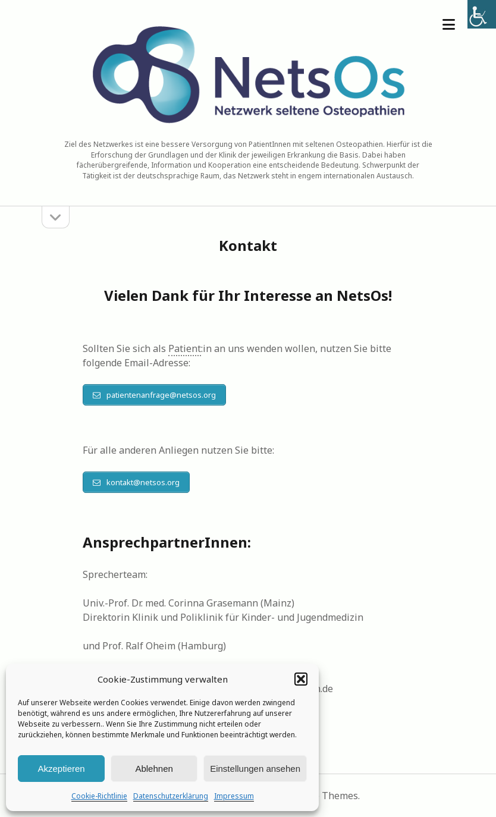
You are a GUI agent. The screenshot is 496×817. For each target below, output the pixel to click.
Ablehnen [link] (153, 768)
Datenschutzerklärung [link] (170, 796)
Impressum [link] (234, 796)
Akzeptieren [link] (60, 768)
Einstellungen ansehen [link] (255, 768)
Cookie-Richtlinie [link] (99, 796)
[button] (301, 679)
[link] (481, 14)
